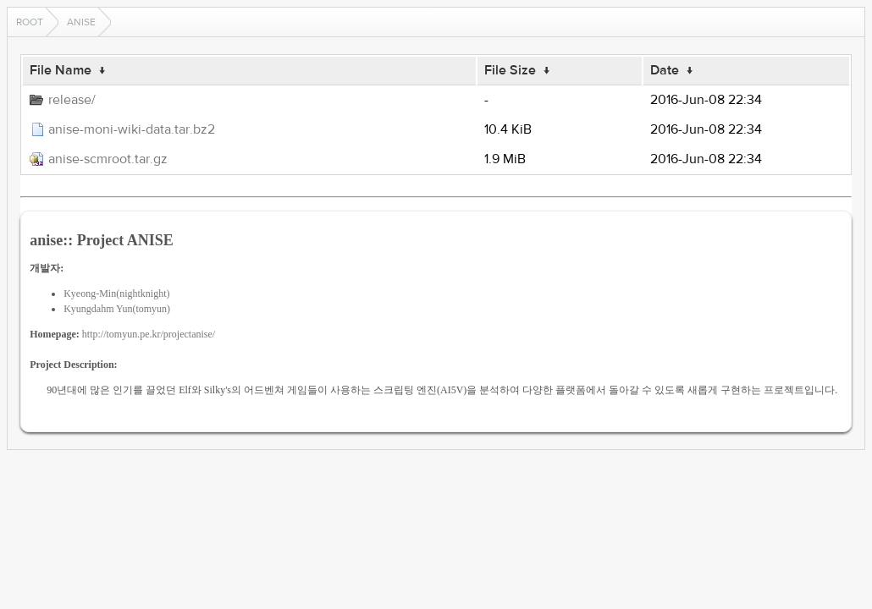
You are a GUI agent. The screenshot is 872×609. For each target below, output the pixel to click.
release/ (72, 99)
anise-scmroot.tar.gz (108, 159)
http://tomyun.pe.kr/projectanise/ (148, 334)
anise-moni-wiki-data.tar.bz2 (131, 129)
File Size (510, 70)
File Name (60, 70)
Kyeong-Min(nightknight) (116, 293)
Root (29, 22)
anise (81, 22)
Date (664, 70)
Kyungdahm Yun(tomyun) (116, 309)
